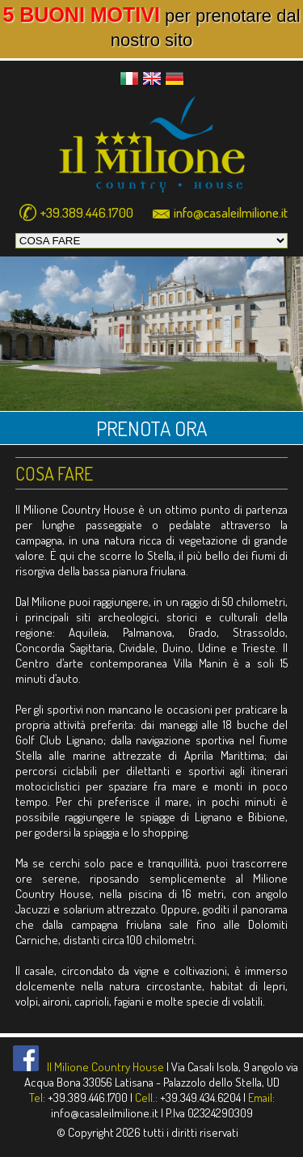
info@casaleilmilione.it (231, 212)
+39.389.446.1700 (86, 212)
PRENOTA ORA (151, 428)
